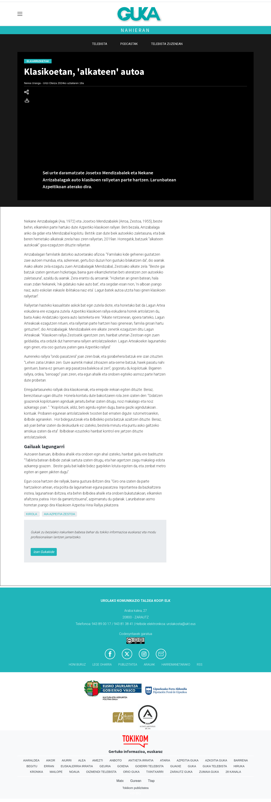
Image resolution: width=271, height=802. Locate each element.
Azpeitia (55, 514)
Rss (199, 664)
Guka (192, 766)
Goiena (122, 766)
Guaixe (175, 766)
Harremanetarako (176, 664)
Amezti (97, 760)
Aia (46, 514)
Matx (120, 781)
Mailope (56, 771)
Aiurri (66, 760)
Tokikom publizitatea (135, 788)
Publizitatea (127, 664)
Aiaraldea (31, 760)
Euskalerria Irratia (77, 766)
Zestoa (69, 514)
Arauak (149, 664)
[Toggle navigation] (20, 14)
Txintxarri (154, 771)
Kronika (36, 771)
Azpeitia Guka (187, 760)
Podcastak (129, 44)
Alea (82, 760)
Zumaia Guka (209, 771)
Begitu (32, 766)
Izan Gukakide (43, 552)
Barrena (241, 760)
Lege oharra (102, 664)
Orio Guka (131, 771)
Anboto (116, 760)
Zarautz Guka (181, 771)
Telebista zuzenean (167, 44)
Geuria (105, 766)
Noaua (74, 771)
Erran (49, 766)
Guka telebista (215, 766)
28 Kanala (233, 771)
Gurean (135, 781)
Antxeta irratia (141, 760)
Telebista (99, 44)
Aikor (50, 760)
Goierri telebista (149, 766)
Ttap (151, 781)
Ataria (165, 760)
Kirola (31, 514)
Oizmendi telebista (101, 771)
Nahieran (135, 30)
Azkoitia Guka (216, 760)
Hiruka (238, 766)
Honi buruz (77, 664)
